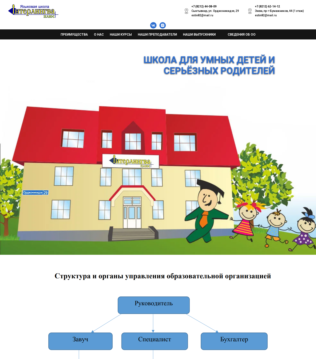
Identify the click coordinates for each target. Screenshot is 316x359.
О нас (99, 34)
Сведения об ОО (242, 34)
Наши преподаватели (157, 34)
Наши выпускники (199, 34)
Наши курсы (121, 34)
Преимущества (74, 34)
